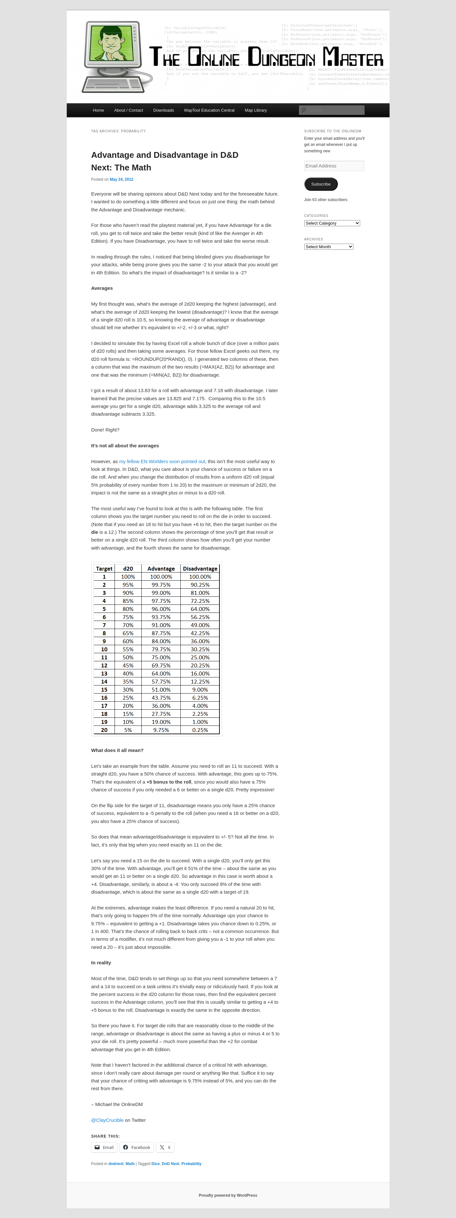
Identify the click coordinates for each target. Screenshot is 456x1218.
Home (98, 110)
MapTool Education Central (209, 110)
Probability (191, 1164)
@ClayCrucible (107, 1120)
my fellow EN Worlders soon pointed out (162, 461)
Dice (156, 1164)
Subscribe (320, 184)
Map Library (256, 110)
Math (130, 1164)
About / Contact (128, 110)
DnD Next (170, 1164)
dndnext (116, 1164)
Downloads (163, 110)
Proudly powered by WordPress (228, 1195)
